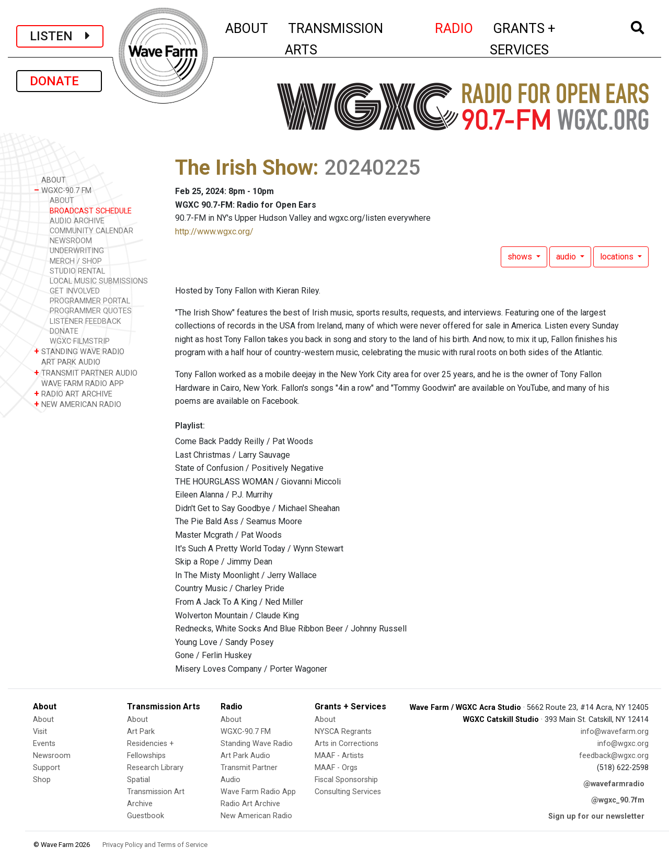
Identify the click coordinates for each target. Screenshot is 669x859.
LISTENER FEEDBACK (85, 321)
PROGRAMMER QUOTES (91, 311)
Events (44, 743)
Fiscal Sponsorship (346, 779)
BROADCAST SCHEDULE (91, 211)
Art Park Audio (245, 755)
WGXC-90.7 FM (62, 190)
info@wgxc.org (623, 743)
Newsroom (52, 755)
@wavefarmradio (613, 783)
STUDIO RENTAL (77, 271)
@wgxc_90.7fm (617, 800)
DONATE (59, 81)
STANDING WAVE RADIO (79, 351)
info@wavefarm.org (615, 731)
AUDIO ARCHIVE (77, 221)
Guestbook (145, 815)
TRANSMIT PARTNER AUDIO (85, 373)
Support (46, 767)
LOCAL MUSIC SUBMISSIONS (99, 281)
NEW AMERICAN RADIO (77, 404)
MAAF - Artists (339, 755)
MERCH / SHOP (76, 261)
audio (567, 257)
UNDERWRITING (77, 250)
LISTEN (60, 36)
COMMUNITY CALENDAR (91, 231)
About (43, 719)
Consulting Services (348, 791)
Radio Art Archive (250, 803)
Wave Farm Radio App (258, 791)
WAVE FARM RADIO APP (79, 383)
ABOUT (247, 26)
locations (618, 257)
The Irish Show (244, 167)
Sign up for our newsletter (596, 816)
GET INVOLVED (75, 291)
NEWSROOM (71, 240)
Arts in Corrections (346, 743)
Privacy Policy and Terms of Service (154, 845)
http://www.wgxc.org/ (214, 231)
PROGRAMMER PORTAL (90, 301)
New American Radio (256, 815)
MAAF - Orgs (336, 767)
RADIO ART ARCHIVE (73, 394)
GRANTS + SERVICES (546, 39)
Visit (40, 731)
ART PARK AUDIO (67, 362)
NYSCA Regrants (343, 731)
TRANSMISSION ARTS (334, 39)
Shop (42, 779)
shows (520, 257)
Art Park (141, 731)
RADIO (454, 26)
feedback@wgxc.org (614, 755)
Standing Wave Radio (257, 743)
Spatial (138, 779)
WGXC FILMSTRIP (80, 341)
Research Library (155, 767)
